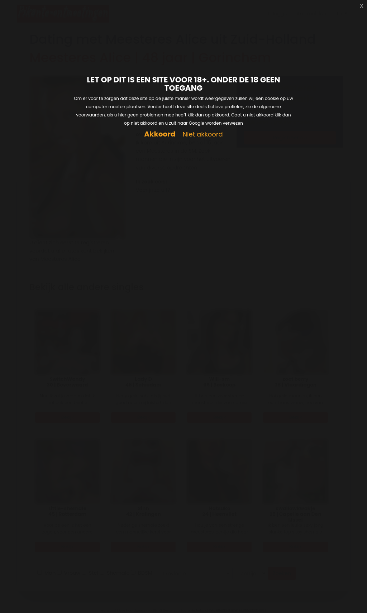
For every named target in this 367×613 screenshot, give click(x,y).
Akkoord (159, 134)
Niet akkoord (202, 134)
